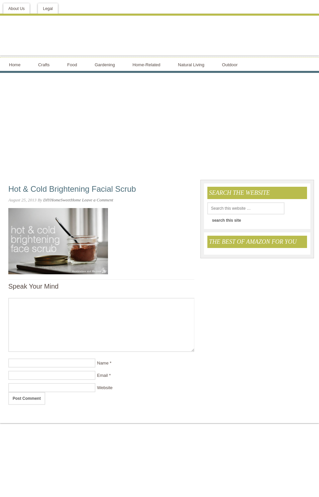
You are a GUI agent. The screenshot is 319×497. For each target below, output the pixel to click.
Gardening (105, 64)
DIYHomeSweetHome (62, 199)
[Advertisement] (159, 126)
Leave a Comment (97, 199)
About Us (16, 8)
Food (72, 64)
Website (105, 387)
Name (103, 363)
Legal (48, 8)
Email (102, 375)
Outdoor (230, 64)
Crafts (44, 64)
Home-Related (146, 64)
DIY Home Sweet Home (159, 36)
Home (15, 64)
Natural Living (191, 64)
